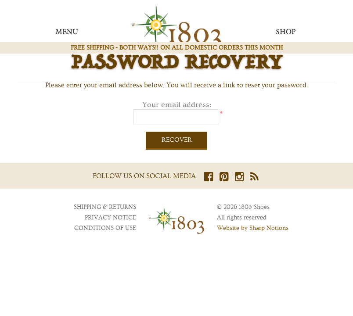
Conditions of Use (105, 228)
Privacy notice (110, 217)
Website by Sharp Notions (252, 228)
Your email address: (176, 104)
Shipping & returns (105, 207)
